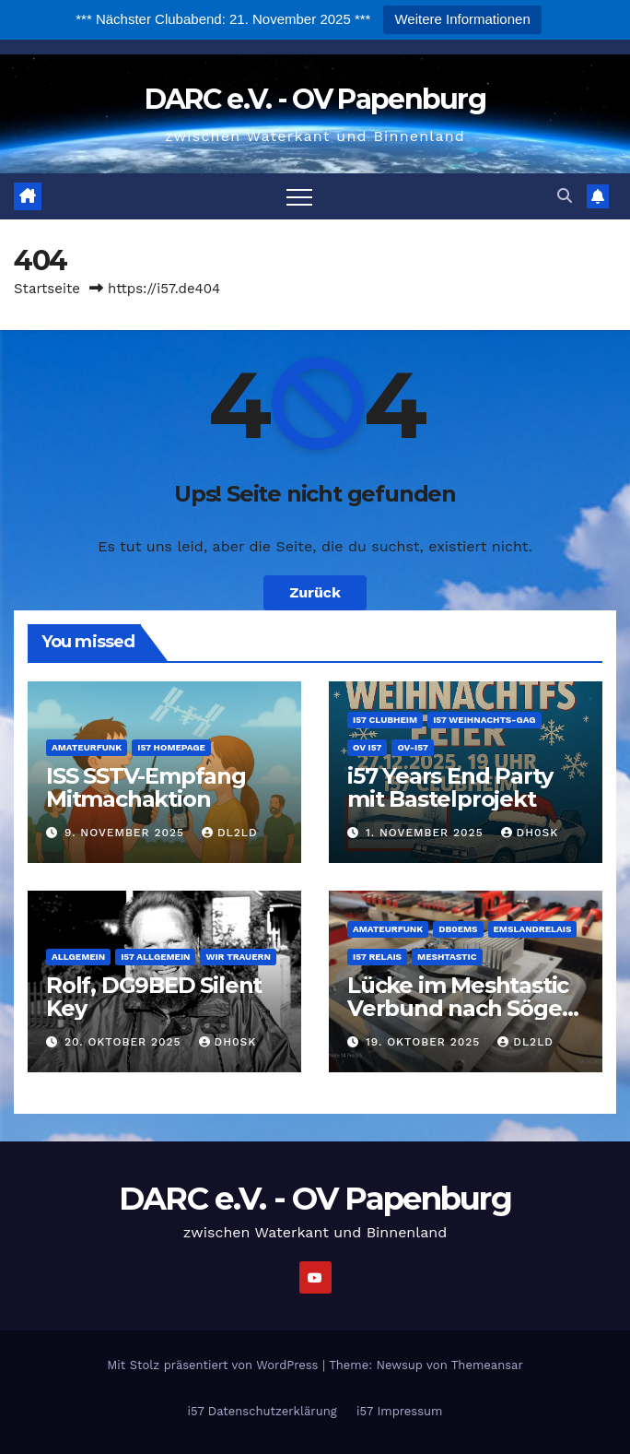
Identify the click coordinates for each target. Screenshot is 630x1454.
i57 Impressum (399, 1411)
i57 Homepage (171, 747)
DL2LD (230, 832)
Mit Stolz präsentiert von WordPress (214, 1365)
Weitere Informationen (462, 19)
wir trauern (237, 957)
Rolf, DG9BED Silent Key (154, 997)
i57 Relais (377, 957)
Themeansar (487, 1365)
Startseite (47, 288)
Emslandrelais (533, 929)
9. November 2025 (126, 832)
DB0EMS (457, 929)
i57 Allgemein (155, 957)
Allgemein (78, 957)
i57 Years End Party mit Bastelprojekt (450, 787)
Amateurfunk (87, 747)
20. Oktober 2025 (125, 1041)
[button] (564, 196)
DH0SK (530, 832)
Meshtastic (447, 957)
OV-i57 (412, 747)
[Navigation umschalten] (299, 196)
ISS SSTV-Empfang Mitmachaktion (146, 787)
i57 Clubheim (385, 720)
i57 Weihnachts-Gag (484, 720)
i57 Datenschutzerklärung (262, 1411)
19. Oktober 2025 (425, 1041)
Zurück (315, 592)
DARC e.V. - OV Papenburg (315, 99)
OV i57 (367, 747)
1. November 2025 (427, 832)
